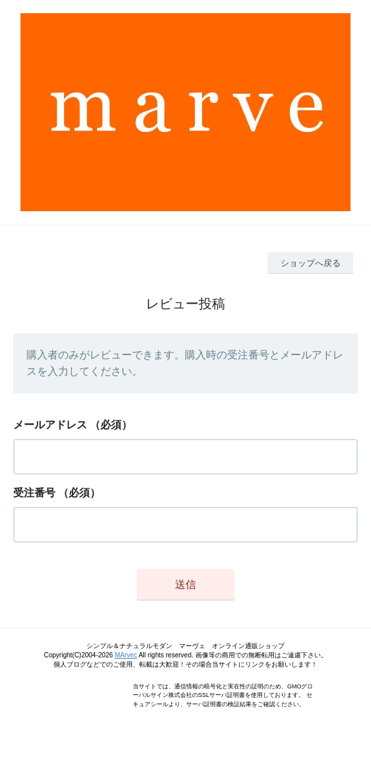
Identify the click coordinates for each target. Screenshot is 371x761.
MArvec (126, 655)
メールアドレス (50, 424)
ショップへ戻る (311, 263)
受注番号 (34, 492)
